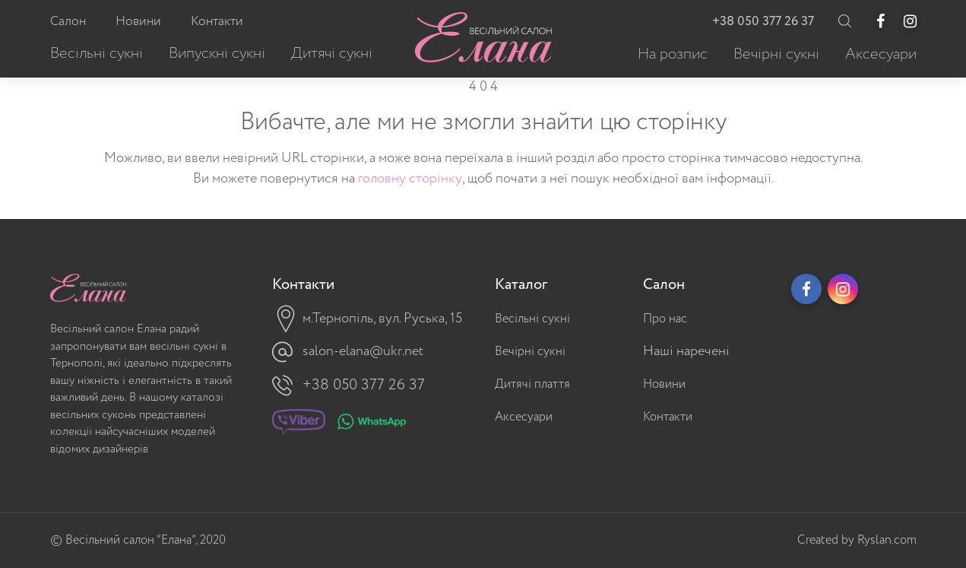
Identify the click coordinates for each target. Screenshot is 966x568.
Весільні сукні (532, 319)
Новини (664, 384)
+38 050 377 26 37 (763, 21)
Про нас (665, 319)
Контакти (667, 417)
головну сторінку (410, 179)
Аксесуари (524, 417)
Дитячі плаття (532, 384)
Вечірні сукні (530, 351)
